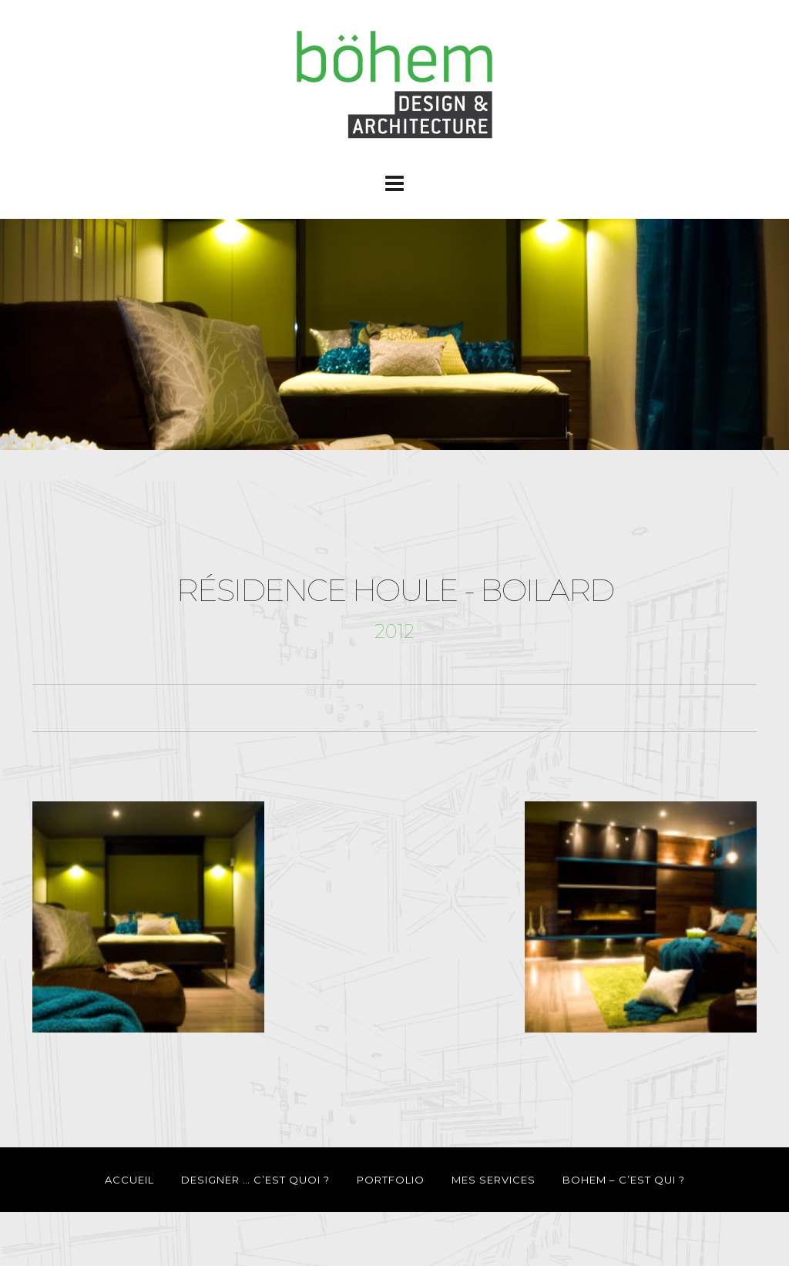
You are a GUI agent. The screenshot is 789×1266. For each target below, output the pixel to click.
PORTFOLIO (391, 1180)
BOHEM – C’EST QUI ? (623, 1180)
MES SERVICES (494, 1180)
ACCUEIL (129, 1180)
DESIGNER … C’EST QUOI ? (255, 1180)
